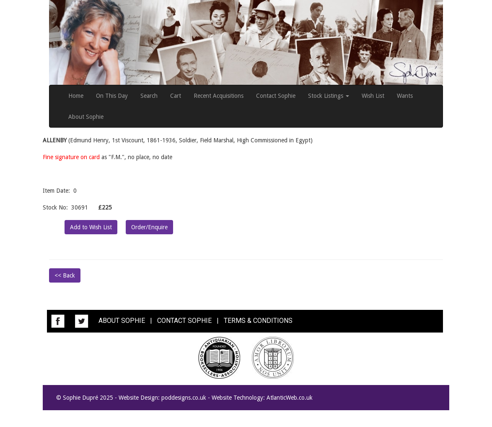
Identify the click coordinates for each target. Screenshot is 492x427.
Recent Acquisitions (218, 95)
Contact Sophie (275, 95)
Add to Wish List (91, 227)
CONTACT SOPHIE (184, 321)
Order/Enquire (149, 227)
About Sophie (86, 116)
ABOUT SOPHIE (121, 321)
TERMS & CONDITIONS (258, 321)
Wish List (373, 95)
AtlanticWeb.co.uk (290, 397)
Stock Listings (328, 95)
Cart (175, 95)
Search (149, 95)
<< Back (64, 275)
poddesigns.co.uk (183, 397)
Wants (405, 95)
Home (75, 95)
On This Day (112, 95)
